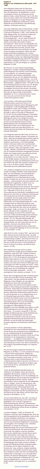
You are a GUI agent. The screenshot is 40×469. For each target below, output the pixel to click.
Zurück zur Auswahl (21, 466)
